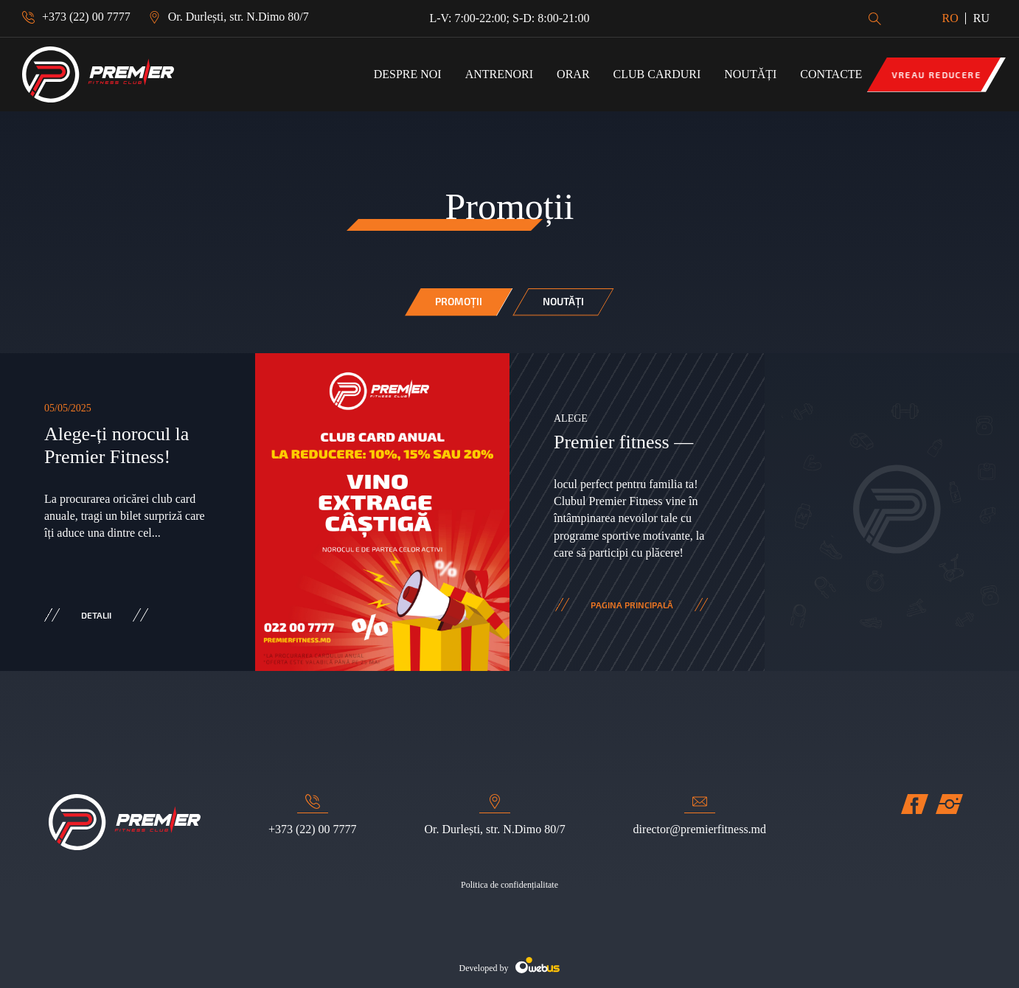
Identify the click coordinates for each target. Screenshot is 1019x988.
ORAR (573, 74)
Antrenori (499, 74)
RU (981, 18)
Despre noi (408, 74)
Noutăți (750, 74)
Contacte (831, 74)
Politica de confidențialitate (509, 885)
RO (950, 18)
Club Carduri (657, 74)
